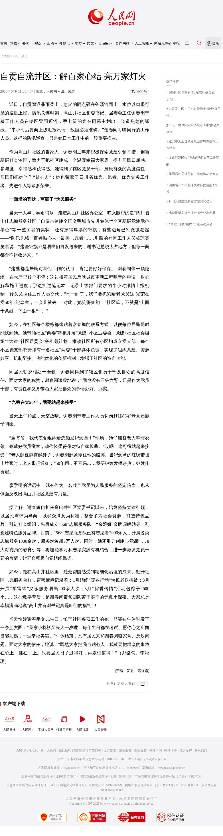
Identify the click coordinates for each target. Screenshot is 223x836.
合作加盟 (110, 750)
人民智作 (100, 721)
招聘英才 (80, 750)
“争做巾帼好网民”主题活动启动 (190, 224)
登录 (215, 43)
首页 (3, 43)
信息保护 (185, 750)
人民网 (5, 56)
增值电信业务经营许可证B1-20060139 (105, 776)
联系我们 (201, 750)
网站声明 (155, 750)
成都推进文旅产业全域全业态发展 (192, 213)
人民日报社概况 (27, 750)
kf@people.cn (71, 767)
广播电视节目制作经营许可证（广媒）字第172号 (168, 776)
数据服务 (140, 750)
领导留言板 (64, 721)
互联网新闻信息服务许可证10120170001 (48, 776)
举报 (176, 43)
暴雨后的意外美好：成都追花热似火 (194, 174)
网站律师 (170, 750)
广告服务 (95, 750)
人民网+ (27, 721)
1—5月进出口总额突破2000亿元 (190, 201)
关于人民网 (48, 750)
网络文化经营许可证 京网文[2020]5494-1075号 (91, 785)
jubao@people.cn (155, 759)
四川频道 (21, 56)
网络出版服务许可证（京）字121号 (149, 785)
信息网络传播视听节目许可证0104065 (32, 785)
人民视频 (82, 721)
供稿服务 (125, 750)
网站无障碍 (163, 43)
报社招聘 (65, 750)
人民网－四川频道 (60, 91)
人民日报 (9, 721)
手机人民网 (46, 721)
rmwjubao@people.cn (171, 767)
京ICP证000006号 (187, 785)
